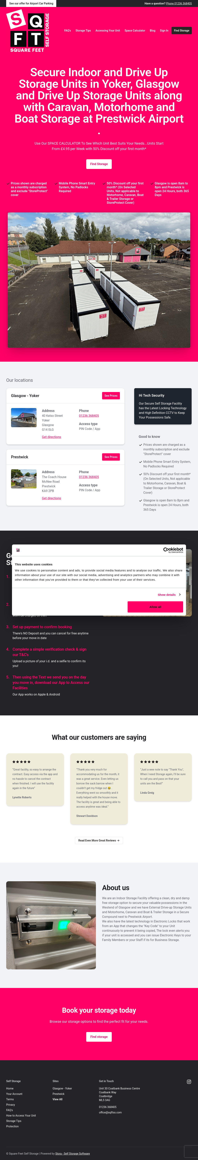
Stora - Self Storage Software (72, 1153)
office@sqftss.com (110, 1112)
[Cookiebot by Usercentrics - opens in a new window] (166, 550)
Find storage (99, 1037)
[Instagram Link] (189, 1082)
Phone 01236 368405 (179, 3)
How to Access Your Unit (21, 1115)
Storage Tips (83, 30)
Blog (152, 30)
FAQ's (67, 30)
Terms (10, 1099)
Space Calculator (135, 30)
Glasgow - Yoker (25, 395)
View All (57, 1099)
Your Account (14, 1093)
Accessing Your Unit (108, 30)
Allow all (155, 607)
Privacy (10, 1104)
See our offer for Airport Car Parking (31, 3)
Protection (12, 1126)
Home (10, 1088)
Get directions (51, 437)
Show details (167, 594)
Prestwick (19, 457)
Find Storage (181, 30)
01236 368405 (89, 416)
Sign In (164, 30)
